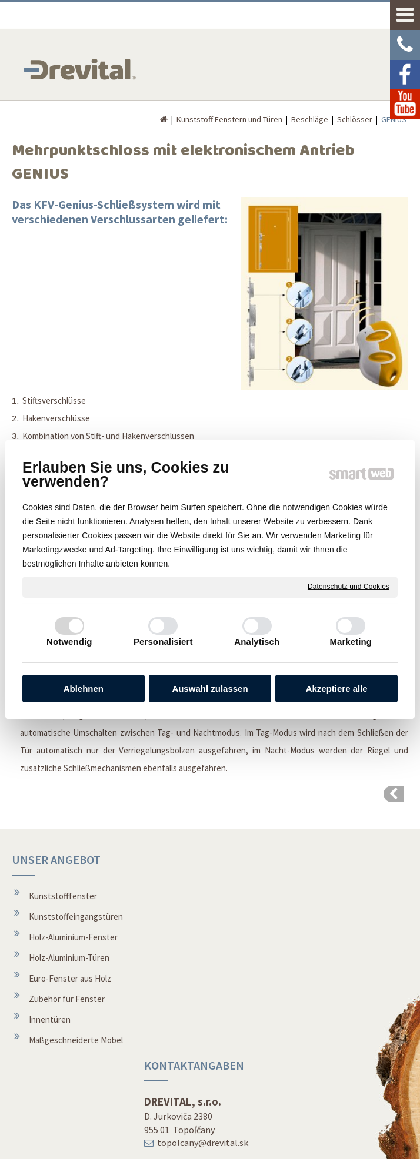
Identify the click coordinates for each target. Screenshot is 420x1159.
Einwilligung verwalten (359, 1142)
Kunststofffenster (63, 896)
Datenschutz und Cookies (348, 586)
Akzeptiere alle (337, 689)
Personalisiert (163, 642)
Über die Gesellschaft (203, 1028)
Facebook (316, 1086)
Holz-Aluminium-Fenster (73, 937)
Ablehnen (84, 689)
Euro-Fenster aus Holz (70, 978)
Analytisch (256, 642)
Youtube (313, 1107)
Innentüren (50, 1019)
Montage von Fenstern (206, 1008)
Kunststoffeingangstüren (76, 916)
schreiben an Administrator (194, 1142)
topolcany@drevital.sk (205, 937)
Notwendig (69, 642)
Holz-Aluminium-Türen (69, 957)
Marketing (350, 642)
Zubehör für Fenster (67, 998)
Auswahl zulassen (210, 689)
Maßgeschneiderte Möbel (76, 1040)
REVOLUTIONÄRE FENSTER (325, 881)
